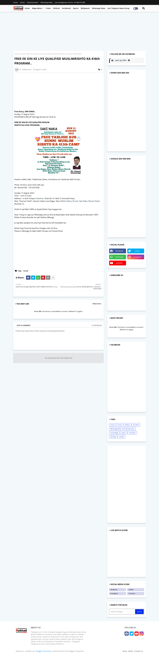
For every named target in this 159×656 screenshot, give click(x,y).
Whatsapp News (47, 2)
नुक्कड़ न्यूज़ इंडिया (121, 60)
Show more (97, 304)
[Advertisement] (79, 31)
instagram (137, 257)
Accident (136, 425)
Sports (75, 8)
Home (27, 8)
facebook (119, 251)
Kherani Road (93, 201)
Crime (15, 2)
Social (22, 2)
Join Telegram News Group (119, 8)
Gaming (113, 437)
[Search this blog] (122, 611)
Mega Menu (37, 8)
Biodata (23, 185)
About (130, 651)
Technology (114, 433)
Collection (39, 198)
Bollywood (85, 8)
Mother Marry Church (69, 201)
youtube (119, 263)
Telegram (23, 214)
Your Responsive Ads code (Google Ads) (58, 358)
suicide (121, 437)
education (132, 433)
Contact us (138, 651)
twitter (137, 251)
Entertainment (32, 2)
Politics (127, 425)
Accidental (66, 8)
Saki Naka (83, 201)
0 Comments (97, 325)
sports (123, 433)
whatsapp (119, 257)
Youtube (132, 593)
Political (56, 8)
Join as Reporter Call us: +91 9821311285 (70, 2)
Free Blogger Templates (74, 651)
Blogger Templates (43, 651)
